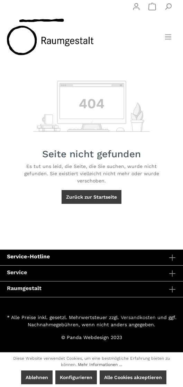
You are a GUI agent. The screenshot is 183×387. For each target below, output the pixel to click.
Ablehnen (37, 377)
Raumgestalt (24, 288)
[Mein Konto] (136, 6)
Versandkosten (138, 317)
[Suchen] (168, 6)
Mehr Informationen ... (100, 364)
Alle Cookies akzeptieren (133, 377)
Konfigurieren (76, 377)
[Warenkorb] (152, 6)
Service (17, 272)
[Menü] (168, 36)
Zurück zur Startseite (91, 197)
